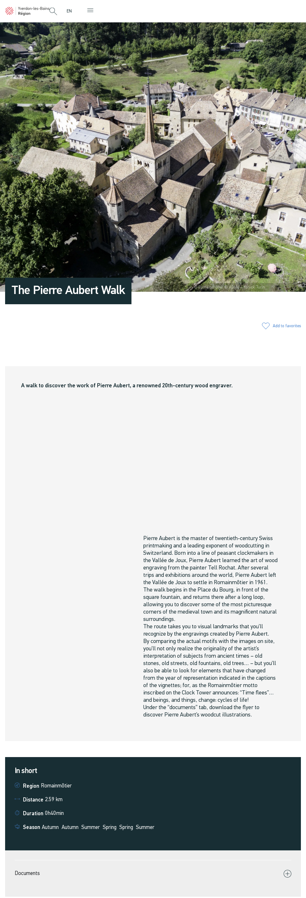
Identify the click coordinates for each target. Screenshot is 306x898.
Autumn (50, 827)
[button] (53, 12)
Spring (109, 827)
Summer (90, 827)
